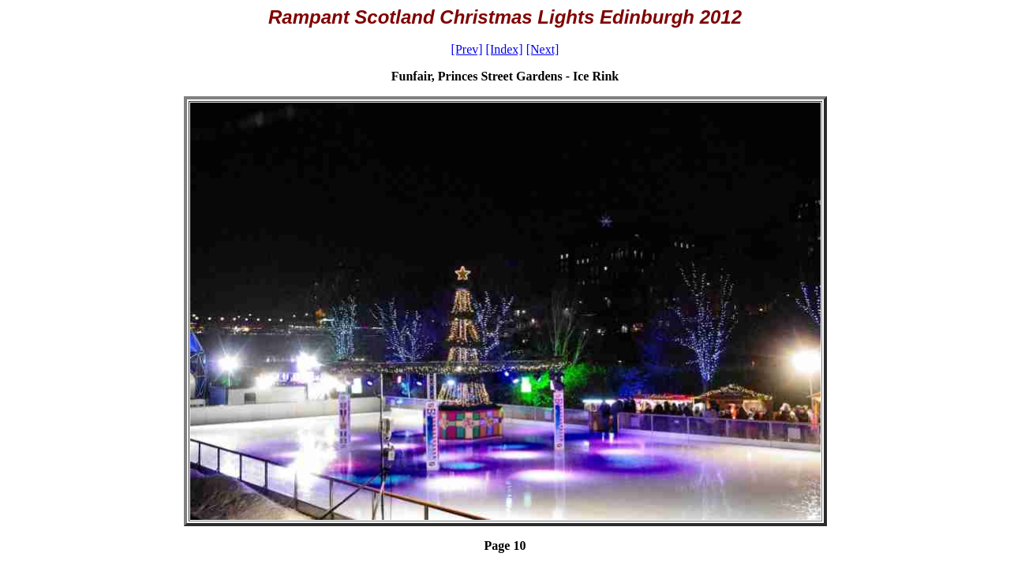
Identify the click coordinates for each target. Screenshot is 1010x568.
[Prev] (467, 49)
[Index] (504, 49)
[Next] (542, 49)
